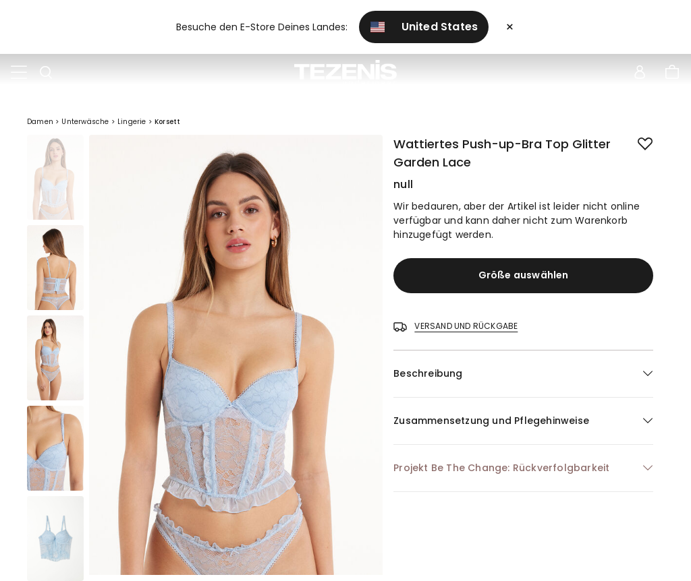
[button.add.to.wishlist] (634, 141)
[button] (523, 374)
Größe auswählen (523, 275)
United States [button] (424, 26)
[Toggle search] (46, 73)
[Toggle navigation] (19, 73)
